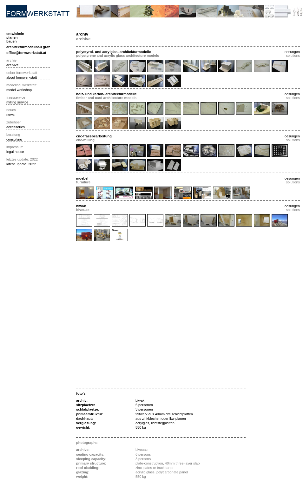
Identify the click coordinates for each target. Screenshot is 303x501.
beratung (13, 134)
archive (12, 65)
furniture (83, 182)
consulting (14, 139)
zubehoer (13, 122)
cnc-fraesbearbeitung (94, 136)
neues (11, 110)
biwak (81, 206)
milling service (17, 102)
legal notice (15, 152)
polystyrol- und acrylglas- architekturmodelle (113, 52)
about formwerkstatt (21, 77)
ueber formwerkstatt (21, 73)
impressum (14, 147)
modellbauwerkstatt (21, 85)
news (10, 114)
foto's (81, 393)
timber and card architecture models (106, 98)
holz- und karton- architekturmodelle (106, 94)
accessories (15, 127)
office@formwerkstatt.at (26, 53)
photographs (86, 443)
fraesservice (15, 97)
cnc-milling (85, 140)
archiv (11, 60)
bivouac (82, 210)
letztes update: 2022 (22, 159)
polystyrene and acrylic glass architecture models (117, 55)
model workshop (19, 90)
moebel (82, 178)
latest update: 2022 (21, 164)
